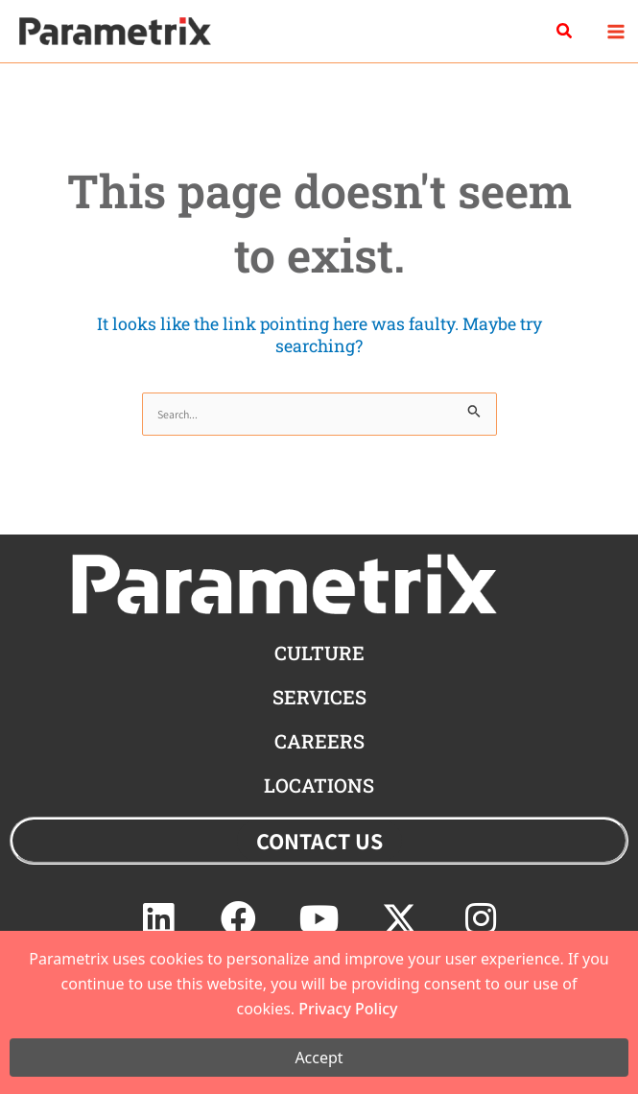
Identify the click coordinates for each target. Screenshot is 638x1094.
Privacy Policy (347, 1008)
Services (319, 696)
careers (319, 740)
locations (319, 785)
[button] (565, 31)
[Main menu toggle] (615, 31)
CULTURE (319, 652)
